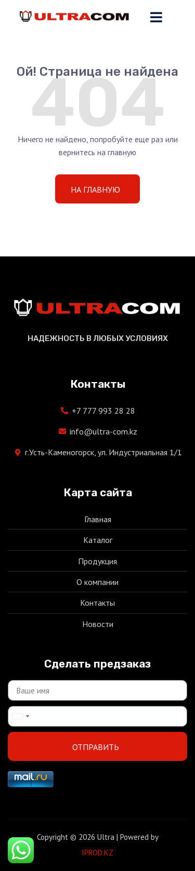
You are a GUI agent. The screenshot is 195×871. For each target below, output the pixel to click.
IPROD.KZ (97, 853)
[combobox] (20, 716)
